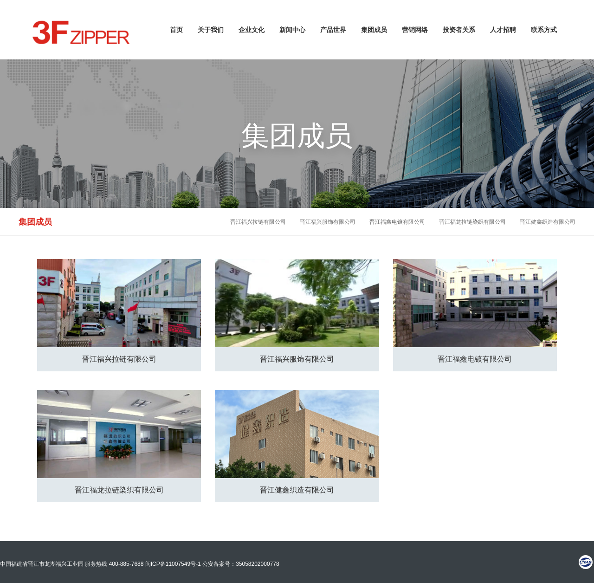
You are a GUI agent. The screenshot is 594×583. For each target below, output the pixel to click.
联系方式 (544, 29)
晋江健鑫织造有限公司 (547, 222)
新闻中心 (292, 29)
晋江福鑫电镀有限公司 (397, 222)
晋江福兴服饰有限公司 (327, 222)
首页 (176, 29)
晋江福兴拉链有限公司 (258, 222)
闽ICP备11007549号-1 (173, 564)
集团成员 (374, 29)
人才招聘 (503, 29)
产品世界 (333, 29)
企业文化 (252, 29)
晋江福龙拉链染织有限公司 (472, 222)
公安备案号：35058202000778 (240, 564)
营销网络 (415, 29)
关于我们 (211, 29)
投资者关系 (459, 29)
